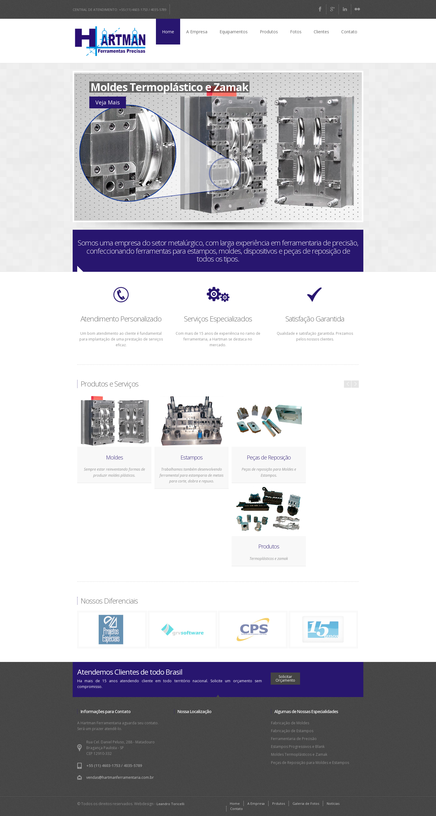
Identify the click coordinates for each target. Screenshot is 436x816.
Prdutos (278, 803)
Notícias (333, 803)
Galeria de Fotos (305, 803)
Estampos (191, 457)
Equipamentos (234, 32)
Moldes (114, 457)
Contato (349, 32)
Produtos (269, 32)
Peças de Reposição (269, 457)
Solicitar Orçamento (285, 678)
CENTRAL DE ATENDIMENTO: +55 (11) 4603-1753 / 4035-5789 (120, 9)
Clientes (321, 32)
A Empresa (196, 32)
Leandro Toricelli (170, 803)
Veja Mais (107, 102)
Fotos (296, 32)
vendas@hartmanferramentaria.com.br (120, 777)
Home (168, 32)
